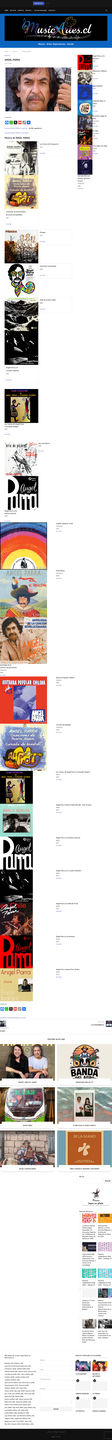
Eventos (21, 10)
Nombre (56, 1362)
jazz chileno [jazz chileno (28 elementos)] (17, 1393)
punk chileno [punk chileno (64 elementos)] (11, 1413)
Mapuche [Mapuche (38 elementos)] (9, 1396)
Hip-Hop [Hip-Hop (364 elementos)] (19, 1391)
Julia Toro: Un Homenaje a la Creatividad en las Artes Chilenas (104, 1334)
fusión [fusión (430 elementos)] (9, 1391)
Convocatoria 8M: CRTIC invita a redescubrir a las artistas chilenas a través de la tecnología (89, 1259)
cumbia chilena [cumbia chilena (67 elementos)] (22, 1377)
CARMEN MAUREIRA (82, 1394)
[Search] (106, 10)
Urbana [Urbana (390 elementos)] (15, 1424)
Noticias (13, 10)
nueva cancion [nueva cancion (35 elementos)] (25, 1399)
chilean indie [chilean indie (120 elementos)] (23, 1369)
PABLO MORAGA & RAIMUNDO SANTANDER (84, 1169)
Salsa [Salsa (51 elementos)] (28, 1421)
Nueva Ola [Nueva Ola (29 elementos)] (10, 1402)
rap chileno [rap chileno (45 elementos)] (10, 1415)
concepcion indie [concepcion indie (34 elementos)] (12, 1374)
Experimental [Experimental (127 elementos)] (11, 1385)
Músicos (28, 10)
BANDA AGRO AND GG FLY (84, 1082)
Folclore (9, 1018)
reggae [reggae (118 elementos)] (9, 1418)
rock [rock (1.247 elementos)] (20, 1421)
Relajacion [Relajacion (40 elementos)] (10, 1421)
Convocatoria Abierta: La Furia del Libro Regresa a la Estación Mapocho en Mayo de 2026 (105, 1231)
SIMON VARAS (27, 1125)
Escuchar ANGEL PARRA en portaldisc (17, 133)
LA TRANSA (96, 1394)
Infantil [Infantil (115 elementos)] (29, 1391)
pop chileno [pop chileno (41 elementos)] (29, 1407)
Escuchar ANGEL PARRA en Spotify (16, 128)
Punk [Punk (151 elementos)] (24, 1410)
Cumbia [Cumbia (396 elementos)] (9, 1377)
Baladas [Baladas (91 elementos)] (9, 1363)
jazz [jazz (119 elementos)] (8, 1393)
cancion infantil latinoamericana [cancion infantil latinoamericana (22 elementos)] (18, 1366)
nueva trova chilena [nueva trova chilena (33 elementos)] (13, 1404)
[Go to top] (56, 1437)
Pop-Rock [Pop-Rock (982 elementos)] (17, 1407)
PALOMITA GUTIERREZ (96, 1375)
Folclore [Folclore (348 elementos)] (24, 1385)
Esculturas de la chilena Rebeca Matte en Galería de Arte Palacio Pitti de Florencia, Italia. (88, 1336)
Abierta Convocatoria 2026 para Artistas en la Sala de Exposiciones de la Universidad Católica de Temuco (104, 1307)
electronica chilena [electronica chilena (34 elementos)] (13, 1382)
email (56, 1372)
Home (6, 10)
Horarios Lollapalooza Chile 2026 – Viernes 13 (104, 1283)
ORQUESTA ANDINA (99, 1411)
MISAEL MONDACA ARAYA (27, 1169)
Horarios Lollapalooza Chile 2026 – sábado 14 (88, 1283)
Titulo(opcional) (56, 1381)
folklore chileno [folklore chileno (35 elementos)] (12, 1388)
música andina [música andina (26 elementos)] (11, 1399)
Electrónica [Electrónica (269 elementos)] (28, 1382)
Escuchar (42, 153)
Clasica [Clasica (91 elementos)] (32, 1371)
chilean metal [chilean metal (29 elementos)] (11, 1371)
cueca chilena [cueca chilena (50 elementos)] (27, 1374)
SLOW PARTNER (81, 1374)
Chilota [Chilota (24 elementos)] (22, 1371)
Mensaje (56, 1390)
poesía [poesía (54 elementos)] (27, 1404)
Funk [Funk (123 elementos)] (23, 1388)
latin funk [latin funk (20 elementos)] (29, 1393)
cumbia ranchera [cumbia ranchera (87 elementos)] (12, 1380)
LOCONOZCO (80, 1411)
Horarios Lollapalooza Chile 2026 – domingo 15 (105, 1256)
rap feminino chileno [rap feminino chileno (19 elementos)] (25, 1415)
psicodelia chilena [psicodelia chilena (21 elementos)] (12, 1410)
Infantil (14, 1018)
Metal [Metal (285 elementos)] (19, 1396)
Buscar (81, 1176)
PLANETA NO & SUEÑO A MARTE (84, 1125)
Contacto (51, 10)
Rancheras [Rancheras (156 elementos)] (23, 1413)
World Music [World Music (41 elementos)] (27, 1424)
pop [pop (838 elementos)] (8, 1407)
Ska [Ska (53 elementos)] (7, 1424)
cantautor (3, 1018)
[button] (46, 3)
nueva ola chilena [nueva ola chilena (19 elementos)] (23, 1402)
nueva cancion (21, 1018)
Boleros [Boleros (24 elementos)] (18, 1363)
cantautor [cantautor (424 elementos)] (10, 1369)
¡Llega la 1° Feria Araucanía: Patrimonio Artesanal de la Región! (88, 1304)
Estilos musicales (40, 10)
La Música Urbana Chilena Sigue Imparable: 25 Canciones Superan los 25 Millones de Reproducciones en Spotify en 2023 (89, 1232)
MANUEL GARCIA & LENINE (27, 1082)
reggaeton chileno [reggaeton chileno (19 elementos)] (22, 1418)
